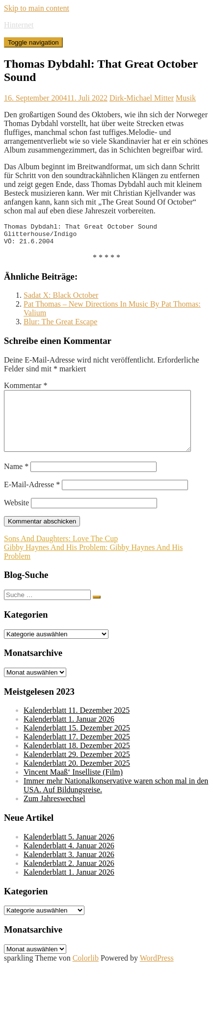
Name (16, 482)
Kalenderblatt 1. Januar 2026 (69, 735)
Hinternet (18, 25)
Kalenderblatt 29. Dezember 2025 (77, 770)
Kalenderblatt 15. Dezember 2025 (77, 744)
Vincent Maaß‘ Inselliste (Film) (73, 788)
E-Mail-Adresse (32, 500)
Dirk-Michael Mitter (141, 98)
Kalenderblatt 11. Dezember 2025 (77, 726)
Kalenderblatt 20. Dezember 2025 (77, 779)
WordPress (157, 974)
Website (16, 519)
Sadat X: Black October (61, 299)
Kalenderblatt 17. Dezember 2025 (77, 753)
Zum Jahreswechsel (54, 814)
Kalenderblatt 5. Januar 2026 (69, 853)
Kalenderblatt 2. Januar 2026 (69, 879)
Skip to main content (36, 8)
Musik (186, 98)
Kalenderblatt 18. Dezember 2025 (77, 761)
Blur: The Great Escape (60, 326)
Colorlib (86, 974)
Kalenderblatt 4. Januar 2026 (69, 862)
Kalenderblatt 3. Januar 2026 (69, 870)
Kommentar (25, 390)
